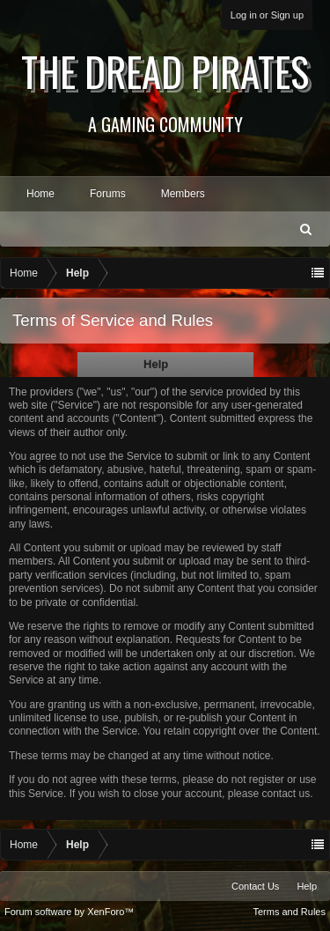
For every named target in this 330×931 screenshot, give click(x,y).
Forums (108, 194)
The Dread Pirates (165, 89)
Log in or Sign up (267, 15)
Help (307, 886)
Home (40, 194)
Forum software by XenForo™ (69, 911)
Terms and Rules (289, 911)
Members (183, 194)
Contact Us (255, 886)
